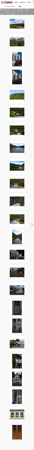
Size (26, 11)
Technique (2, 13)
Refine (14, 11)
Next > (9, 11)
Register (22, 2)
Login (16, 2)
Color (7, 13)
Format (22, 11)
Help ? (29, 2)
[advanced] (12, 13)
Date (18, 11)
